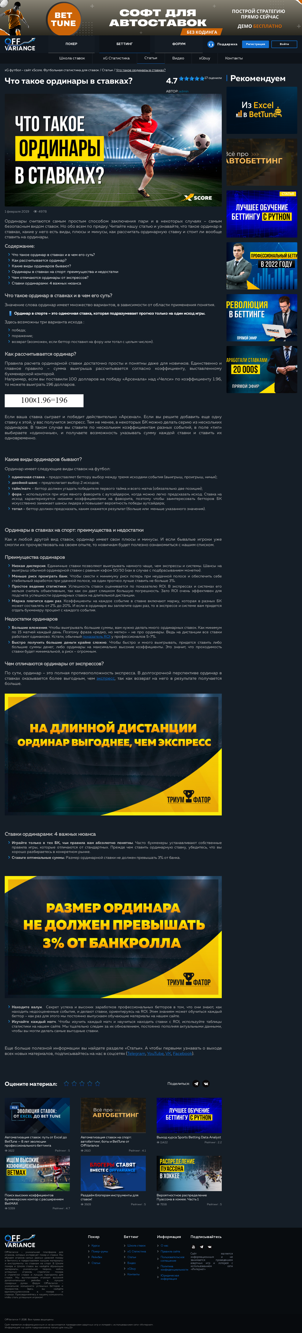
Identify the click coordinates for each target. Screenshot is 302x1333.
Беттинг (125, 44)
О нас (164, 1245)
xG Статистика (115, 58)
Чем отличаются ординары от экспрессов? (50, 278)
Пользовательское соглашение (173, 1259)
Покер (71, 44)
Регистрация (255, 44)
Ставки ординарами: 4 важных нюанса (46, 283)
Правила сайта (170, 1251)
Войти (284, 44)
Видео (178, 58)
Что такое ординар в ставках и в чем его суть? (53, 255)
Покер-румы (100, 1251)
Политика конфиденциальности (174, 1268)
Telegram (136, 1054)
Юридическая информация (170, 1277)
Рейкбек (97, 1257)
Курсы (96, 1245)
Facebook (182, 1054)
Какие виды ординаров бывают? (41, 266)
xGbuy (204, 58)
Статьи (150, 58)
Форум (178, 44)
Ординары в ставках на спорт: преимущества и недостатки (65, 272)
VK (168, 1054)
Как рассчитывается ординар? (39, 261)
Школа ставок (72, 58)
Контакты (234, 58)
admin (184, 91)
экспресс (105, 678)
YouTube (155, 1054)
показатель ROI (96, 637)
